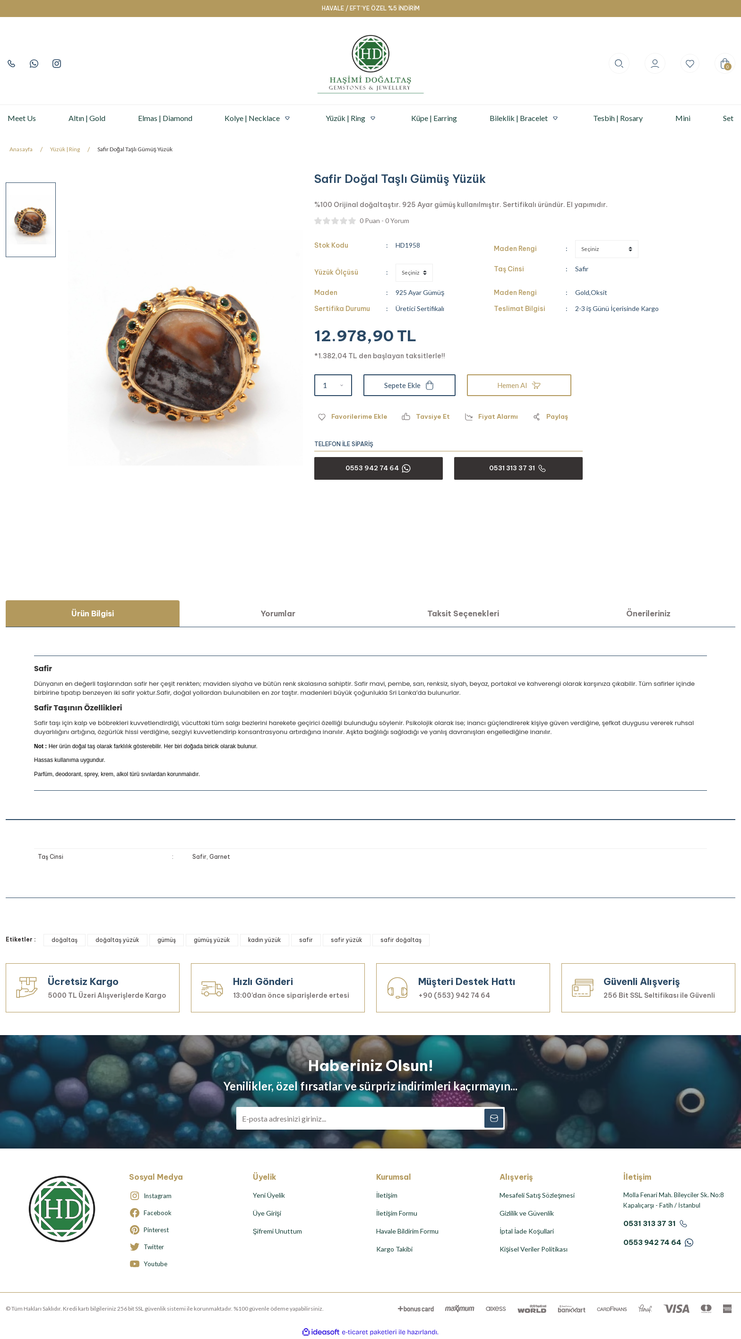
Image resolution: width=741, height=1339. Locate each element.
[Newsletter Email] (370, 1118)
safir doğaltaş (401, 939)
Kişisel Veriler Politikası (534, 1249)
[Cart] (725, 63)
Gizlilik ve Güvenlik (527, 1213)
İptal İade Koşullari (527, 1231)
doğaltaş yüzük (117, 939)
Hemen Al (519, 385)
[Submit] (493, 1118)
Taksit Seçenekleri (463, 613)
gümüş (166, 939)
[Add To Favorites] (351, 416)
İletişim (386, 1195)
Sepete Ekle (409, 385)
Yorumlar (277, 613)
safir (306, 939)
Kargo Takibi (394, 1249)
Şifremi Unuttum (277, 1231)
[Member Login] (653, 63)
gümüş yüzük (212, 939)
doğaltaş (65, 939)
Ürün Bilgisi (92, 613)
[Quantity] (333, 385)
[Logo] (370, 63)
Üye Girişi (267, 1213)
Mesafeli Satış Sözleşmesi (537, 1195)
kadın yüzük (264, 939)
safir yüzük (346, 939)
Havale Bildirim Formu (407, 1231)
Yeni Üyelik (269, 1195)
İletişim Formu (396, 1213)
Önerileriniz (648, 613)
